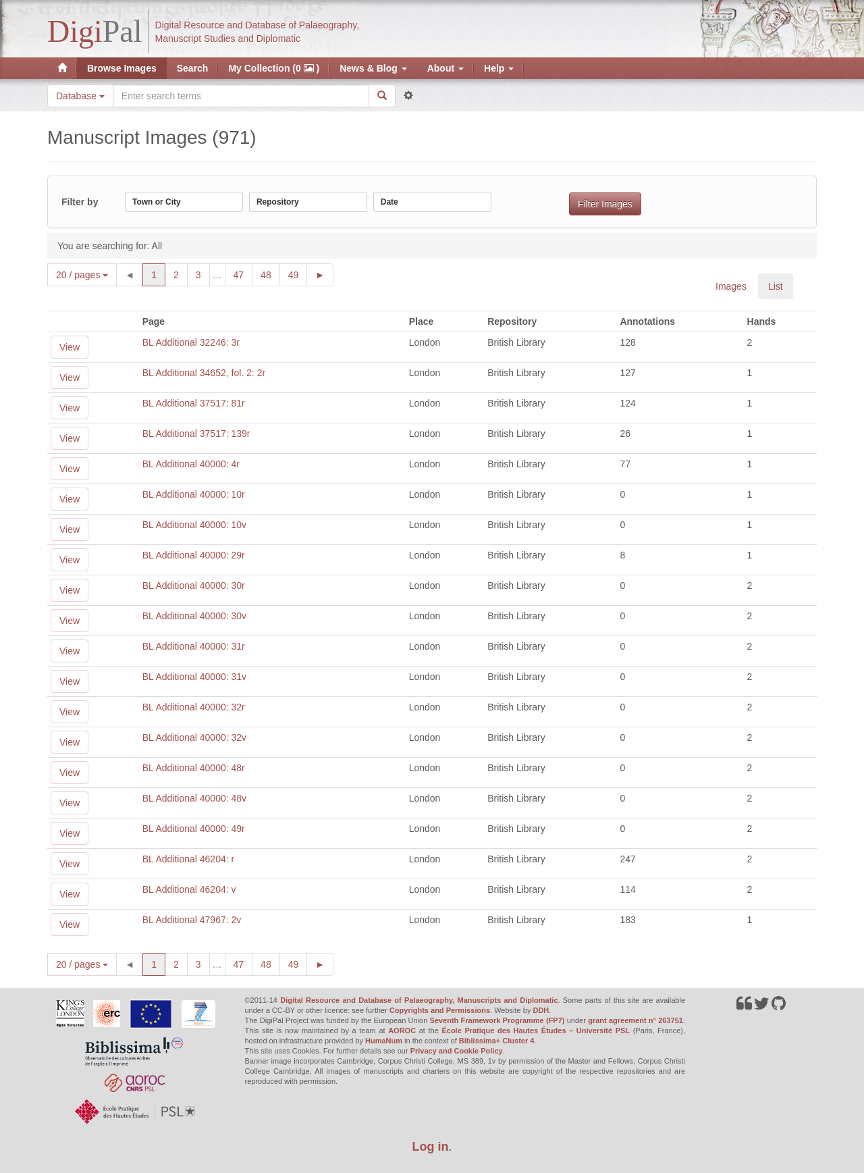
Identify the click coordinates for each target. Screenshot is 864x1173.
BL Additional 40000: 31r (193, 646)
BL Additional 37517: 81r (193, 403)
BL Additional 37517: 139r (196, 433)
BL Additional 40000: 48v (194, 798)
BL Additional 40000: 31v (194, 676)
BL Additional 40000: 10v (194, 524)
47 (243, 273)
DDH (541, 1010)
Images (731, 286)
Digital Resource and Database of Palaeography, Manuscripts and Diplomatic (419, 1000)
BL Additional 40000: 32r (193, 707)
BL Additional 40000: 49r (193, 828)
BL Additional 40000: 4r (191, 464)
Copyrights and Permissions (439, 1010)
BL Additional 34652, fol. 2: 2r (203, 372)
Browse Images (122, 68)
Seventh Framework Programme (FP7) (497, 1020)
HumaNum (383, 1041)
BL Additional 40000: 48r (193, 767)
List (775, 286)
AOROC (402, 1030)
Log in (430, 1146)
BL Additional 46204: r (188, 859)
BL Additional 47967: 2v (192, 919)
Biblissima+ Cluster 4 (497, 1041)
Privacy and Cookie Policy (456, 1051)
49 (298, 273)
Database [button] (80, 95)
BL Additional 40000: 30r (193, 585)
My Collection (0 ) (273, 68)
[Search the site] (241, 95)
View (69, 347)
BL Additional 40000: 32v (194, 737)
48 (270, 273)
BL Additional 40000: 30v (194, 615)
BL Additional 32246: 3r (191, 342)
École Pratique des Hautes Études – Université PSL (535, 1030)
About (445, 68)
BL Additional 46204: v (189, 889)
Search (193, 68)
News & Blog (373, 68)
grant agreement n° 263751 (635, 1020)
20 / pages (82, 274)
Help (499, 68)
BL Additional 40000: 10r (193, 494)
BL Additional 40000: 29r (193, 555)
